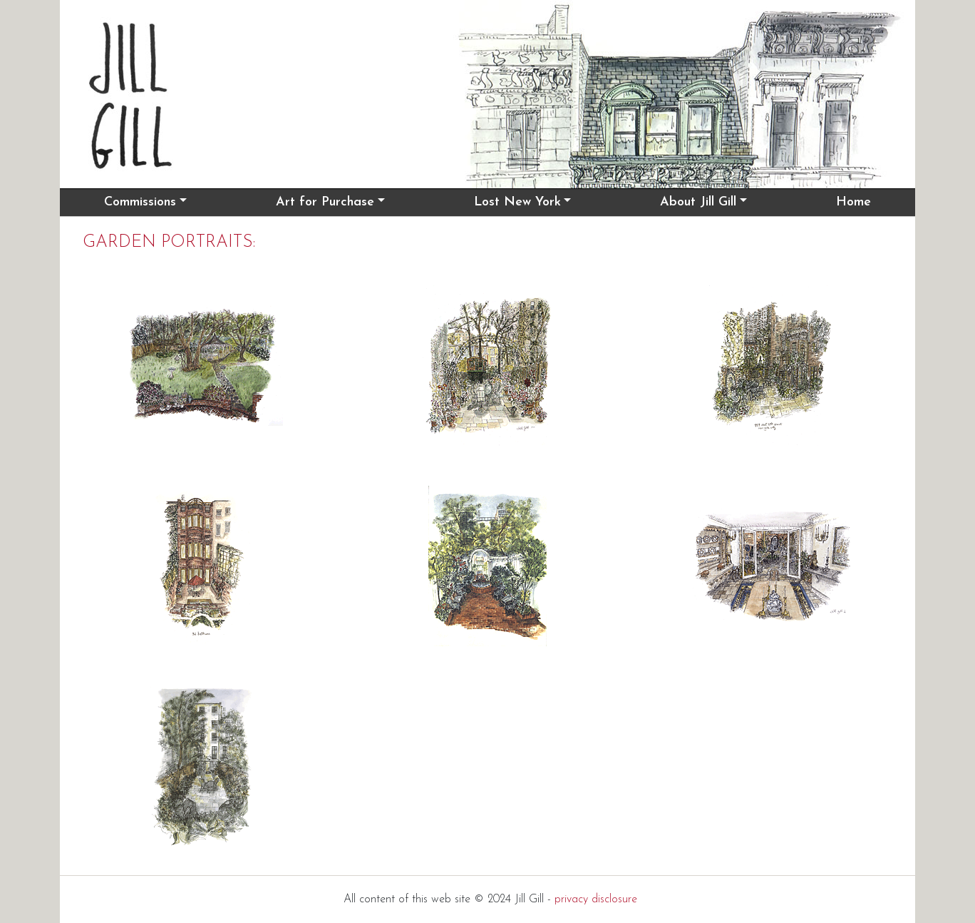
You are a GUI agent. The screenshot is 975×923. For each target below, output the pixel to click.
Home (853, 202)
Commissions (140, 202)
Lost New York (517, 202)
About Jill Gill (698, 202)
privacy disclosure (595, 899)
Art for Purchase (325, 202)
